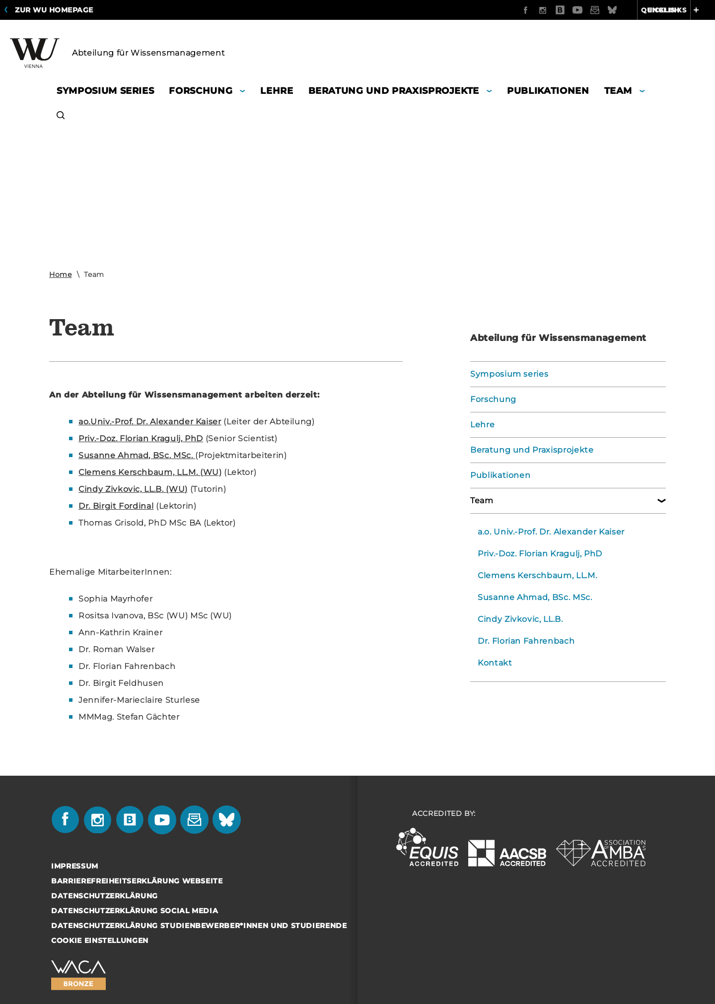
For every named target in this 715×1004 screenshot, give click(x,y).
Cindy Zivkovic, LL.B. (520, 619)
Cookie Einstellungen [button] (99, 940)
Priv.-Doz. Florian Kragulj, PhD (540, 553)
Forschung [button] (200, 90)
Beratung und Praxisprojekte (532, 450)
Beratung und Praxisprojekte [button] (394, 90)
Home (60, 274)
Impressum (74, 866)
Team (482, 500)
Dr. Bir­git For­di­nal (115, 506)
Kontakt (495, 663)
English (610, 10)
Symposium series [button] (105, 90)
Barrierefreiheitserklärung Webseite (137, 880)
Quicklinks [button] (676, 10)
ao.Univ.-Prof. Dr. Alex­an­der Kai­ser (149, 421)
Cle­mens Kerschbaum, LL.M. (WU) (150, 472)
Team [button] (618, 90)
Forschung (493, 399)
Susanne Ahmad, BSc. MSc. (535, 597)
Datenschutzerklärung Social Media (134, 910)
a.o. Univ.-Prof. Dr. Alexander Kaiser (551, 531)
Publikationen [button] (548, 90)
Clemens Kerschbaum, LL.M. (537, 575)
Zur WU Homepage (54, 9)
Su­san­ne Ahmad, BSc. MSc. (136, 455)
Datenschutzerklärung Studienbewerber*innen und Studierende (199, 925)
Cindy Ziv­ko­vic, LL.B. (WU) (133, 489)
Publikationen (500, 475)
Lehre (482, 424)
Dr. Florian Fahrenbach (526, 641)
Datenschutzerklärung (104, 895)
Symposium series (509, 374)
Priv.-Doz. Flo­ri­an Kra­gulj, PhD (140, 438)
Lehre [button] (276, 90)
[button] (60, 116)
